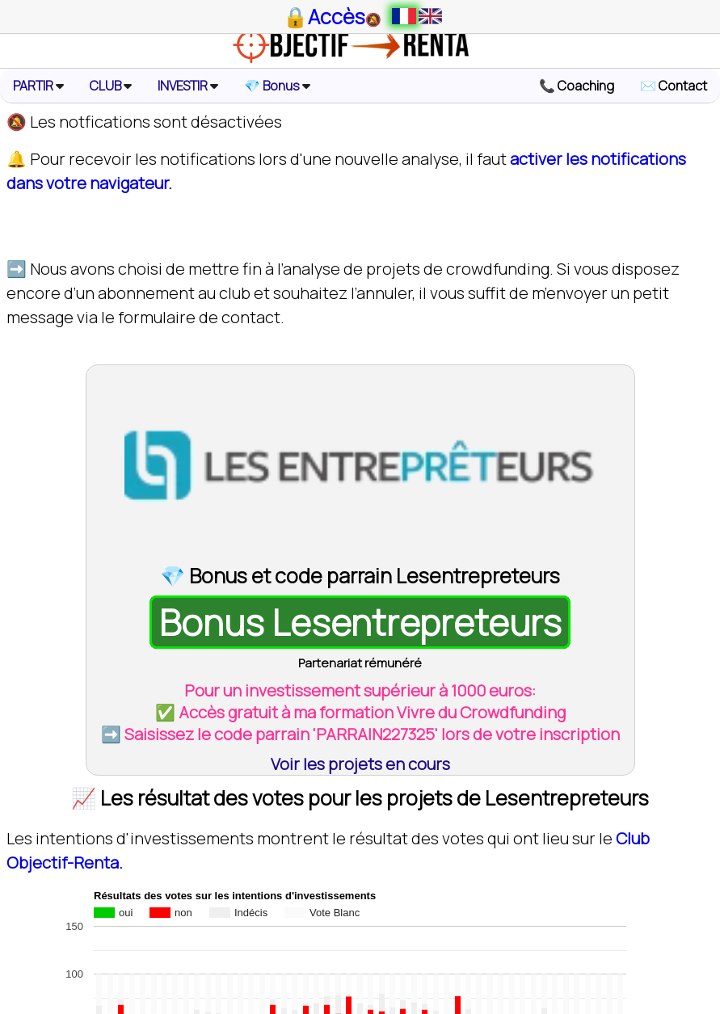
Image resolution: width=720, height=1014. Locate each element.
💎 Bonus (277, 86)
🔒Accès (324, 16)
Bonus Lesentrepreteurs (360, 622)
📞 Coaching (576, 86)
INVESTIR (188, 86)
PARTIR (38, 86)
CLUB (111, 86)
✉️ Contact (673, 86)
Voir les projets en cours (360, 764)
